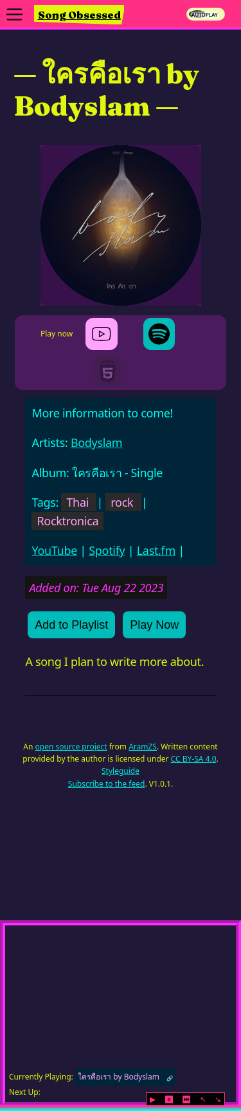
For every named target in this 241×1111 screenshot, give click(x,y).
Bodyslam (96, 442)
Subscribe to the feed (106, 783)
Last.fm (156, 550)
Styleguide (120, 770)
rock (122, 502)
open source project (71, 746)
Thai (77, 502)
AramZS (143, 746)
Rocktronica (67, 521)
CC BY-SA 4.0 (194, 758)
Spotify (107, 550)
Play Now (154, 624)
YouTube (54, 550)
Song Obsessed (79, 14)
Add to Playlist (71, 624)
